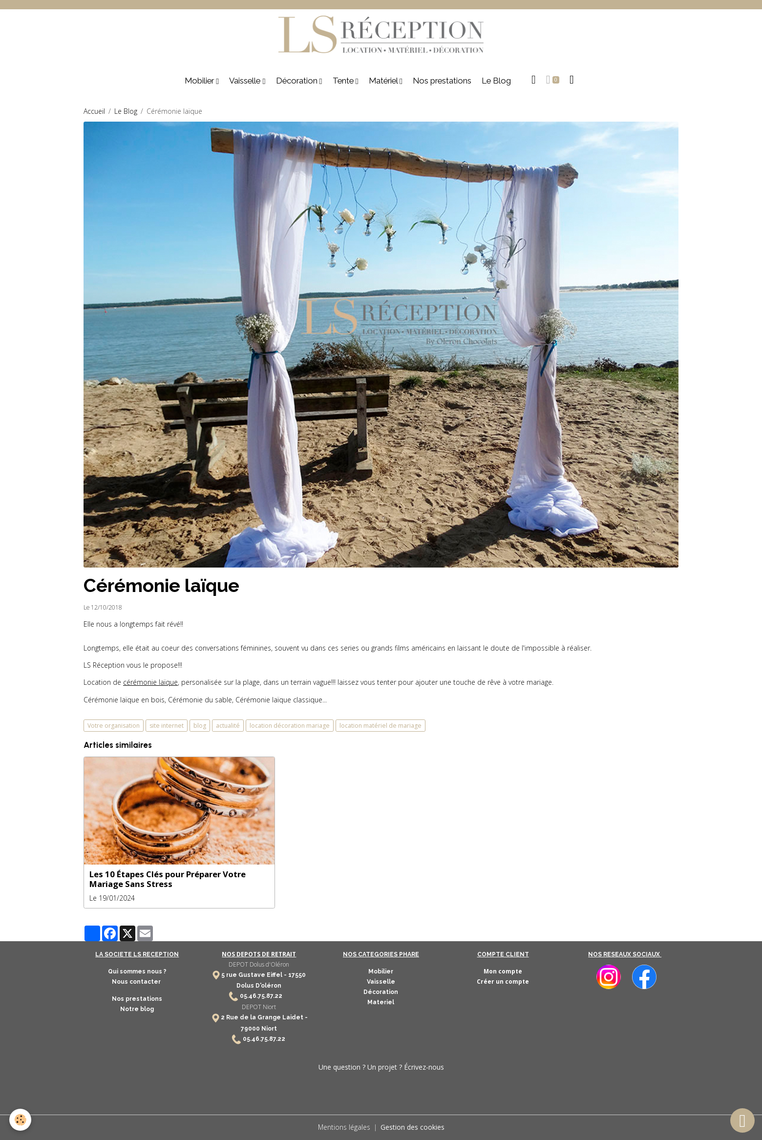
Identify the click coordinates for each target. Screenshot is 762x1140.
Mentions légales (344, 1127)
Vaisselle (245, 81)
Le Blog (496, 81)
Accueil (94, 111)
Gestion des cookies (412, 1127)
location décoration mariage (290, 725)
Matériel (384, 81)
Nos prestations (442, 81)
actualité (228, 725)
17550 (297, 974)
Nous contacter (137, 981)
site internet (166, 725)
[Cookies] (21, 1120)
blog (199, 725)
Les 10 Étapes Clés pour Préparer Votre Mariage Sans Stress (167, 879)
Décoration (297, 81)
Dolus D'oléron (258, 986)
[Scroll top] (742, 1120)
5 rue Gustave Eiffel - (254, 974)
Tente (344, 81)
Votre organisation (113, 725)
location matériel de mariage (380, 725)
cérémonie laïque (150, 683)
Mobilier (200, 81)
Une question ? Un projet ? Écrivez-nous (381, 1067)
